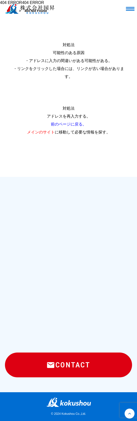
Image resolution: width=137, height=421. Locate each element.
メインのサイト (41, 132)
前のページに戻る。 (68, 124)
